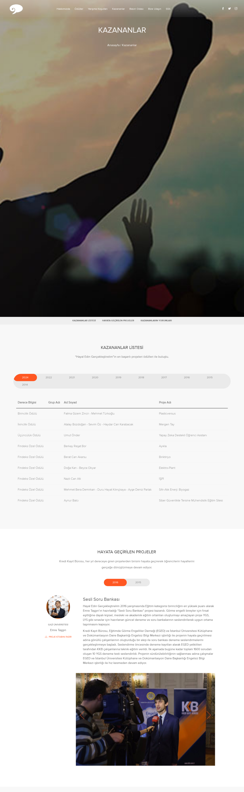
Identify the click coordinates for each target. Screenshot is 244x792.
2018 (141, 377)
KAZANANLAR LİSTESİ (84, 321)
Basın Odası (136, 9)
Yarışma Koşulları (98, 9)
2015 (210, 377)
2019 (118, 377)
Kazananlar (118, 9)
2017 (164, 377)
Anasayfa (113, 45)
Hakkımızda (63, 9)
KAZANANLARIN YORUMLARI (156, 321)
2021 (72, 377)
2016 (187, 377)
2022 (49, 377)
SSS (168, 9)
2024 (25, 377)
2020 (95, 377)
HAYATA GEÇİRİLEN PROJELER (118, 321)
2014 (25, 384)
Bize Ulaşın (154, 9)
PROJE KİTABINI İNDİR (58, 637)
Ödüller (79, 9)
